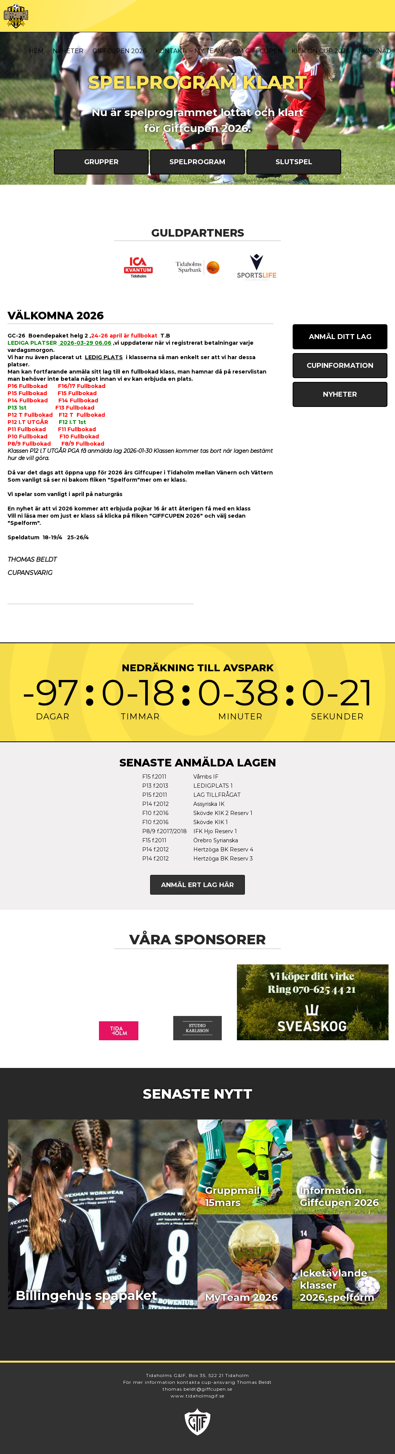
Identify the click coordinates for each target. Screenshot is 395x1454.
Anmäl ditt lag (340, 337)
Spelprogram (197, 162)
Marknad (375, 51)
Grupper (101, 162)
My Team (209, 51)
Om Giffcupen (257, 51)
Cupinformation (340, 365)
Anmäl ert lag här (197, 885)
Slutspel (294, 162)
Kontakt (170, 51)
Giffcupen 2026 (119, 51)
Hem (36, 51)
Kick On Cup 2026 (321, 51)
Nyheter (68, 51)
